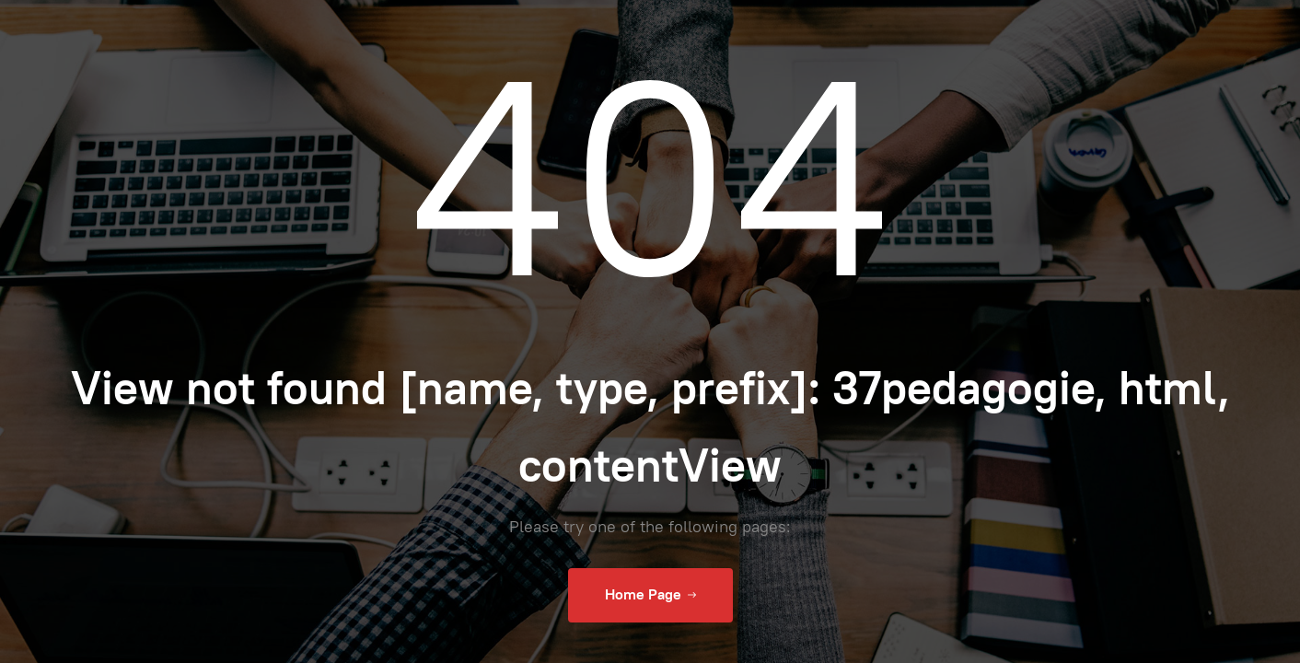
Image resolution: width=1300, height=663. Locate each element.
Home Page (650, 595)
